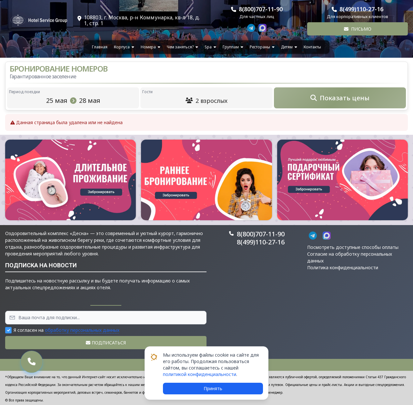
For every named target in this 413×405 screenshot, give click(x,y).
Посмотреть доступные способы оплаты (352, 247)
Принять (213, 388)
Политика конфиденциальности (342, 267)
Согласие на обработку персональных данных (349, 257)
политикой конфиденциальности (199, 374)
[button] (70, 180)
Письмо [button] (357, 29)
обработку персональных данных (82, 330)
